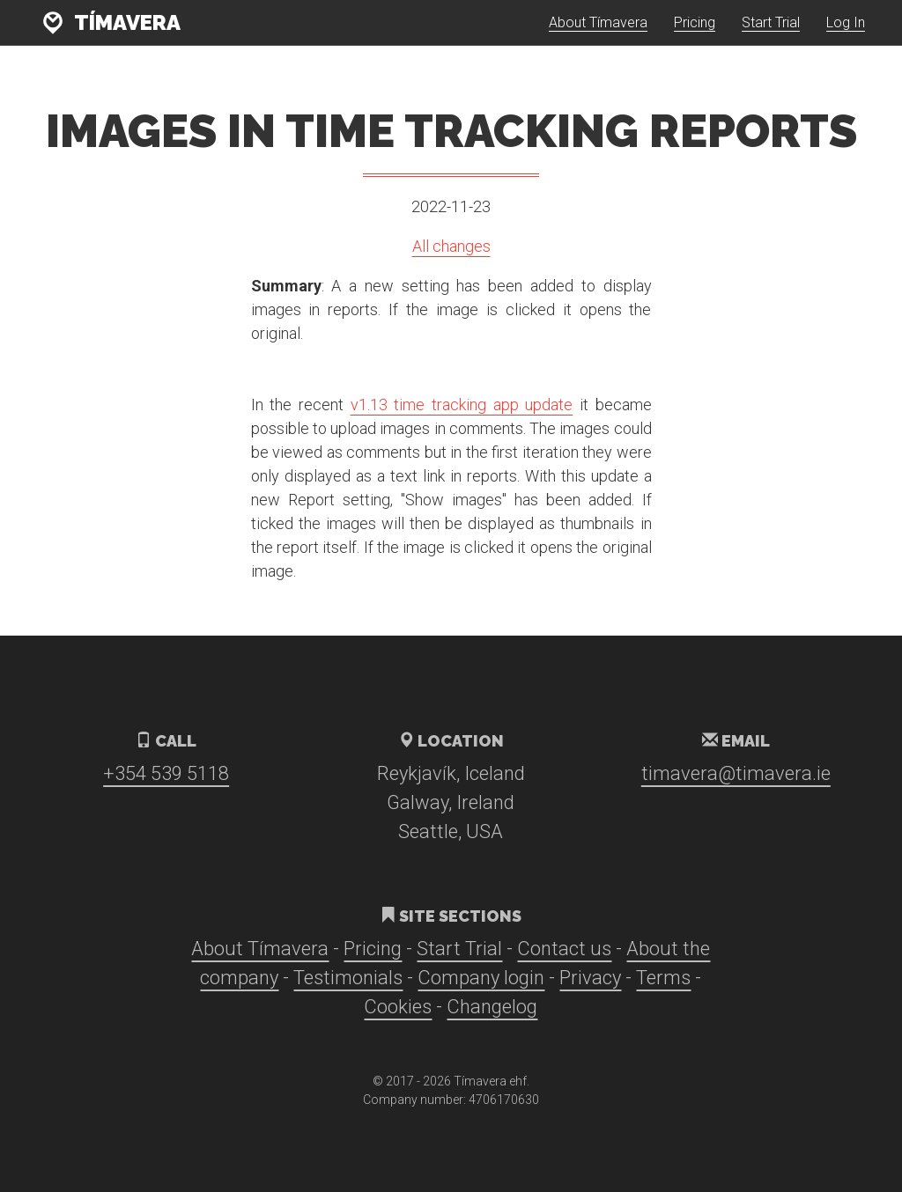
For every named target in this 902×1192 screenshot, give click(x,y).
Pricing (694, 34)
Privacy (590, 978)
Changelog (492, 1007)
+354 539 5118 (166, 773)
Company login (481, 978)
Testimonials (348, 978)
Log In (845, 34)
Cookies (398, 1007)
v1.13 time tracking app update (462, 404)
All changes (451, 246)
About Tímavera (598, 34)
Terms (663, 978)
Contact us (564, 949)
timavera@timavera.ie (736, 773)
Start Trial (771, 34)
